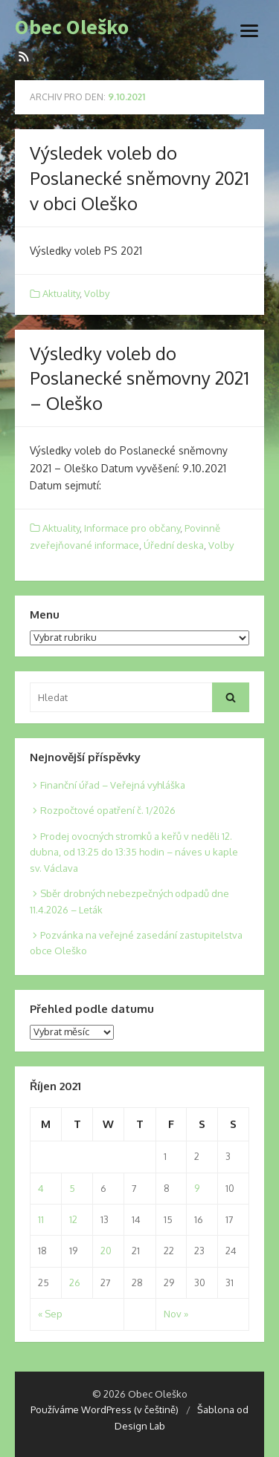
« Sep (50, 1314)
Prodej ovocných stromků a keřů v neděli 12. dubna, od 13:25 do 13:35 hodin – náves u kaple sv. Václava (134, 852)
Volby (96, 293)
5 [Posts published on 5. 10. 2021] (72, 1188)
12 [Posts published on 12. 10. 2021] (73, 1219)
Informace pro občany (132, 528)
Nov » (176, 1314)
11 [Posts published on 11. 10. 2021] (41, 1219)
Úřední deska (174, 545)
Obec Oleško (72, 27)
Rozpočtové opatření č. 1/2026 (108, 810)
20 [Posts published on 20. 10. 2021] (106, 1250)
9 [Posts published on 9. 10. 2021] (196, 1188)
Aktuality (61, 293)
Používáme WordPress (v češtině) (105, 1409)
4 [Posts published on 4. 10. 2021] (41, 1188)
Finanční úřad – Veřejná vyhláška (112, 785)
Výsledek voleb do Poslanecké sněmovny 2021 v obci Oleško (139, 177)
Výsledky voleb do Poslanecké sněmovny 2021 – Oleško (139, 378)
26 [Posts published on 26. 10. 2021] (74, 1282)
